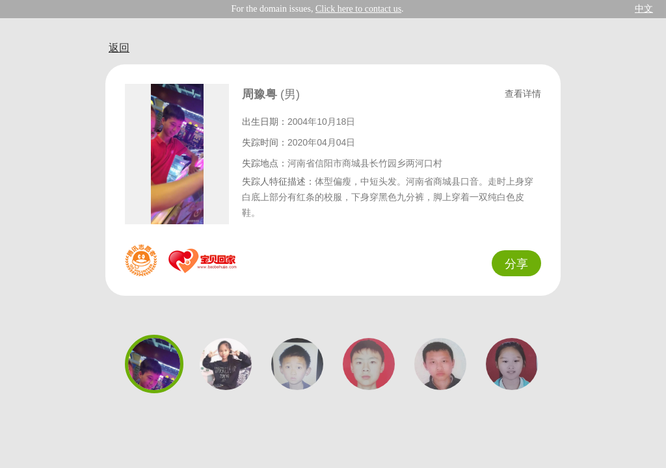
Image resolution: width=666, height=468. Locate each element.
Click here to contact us (358, 9)
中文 (644, 9)
